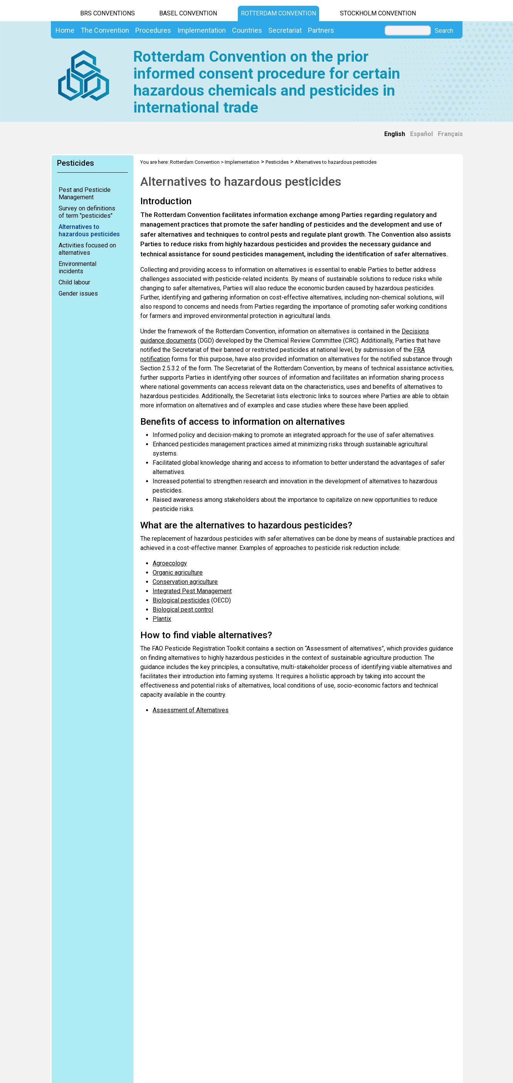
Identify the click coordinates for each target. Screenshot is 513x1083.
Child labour (74, 282)
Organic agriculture (178, 572)
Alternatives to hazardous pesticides (89, 230)
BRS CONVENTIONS (107, 13)
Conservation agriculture (185, 581)
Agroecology (170, 563)
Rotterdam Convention (278, 13)
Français (450, 134)
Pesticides (277, 162)
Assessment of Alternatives (191, 710)
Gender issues (78, 293)
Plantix (162, 618)
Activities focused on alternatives (87, 249)
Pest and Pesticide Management (85, 193)
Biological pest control (183, 609)
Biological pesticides (181, 600)
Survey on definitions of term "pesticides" (87, 212)
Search (444, 31)
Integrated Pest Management (192, 591)
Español (421, 134)
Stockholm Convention (378, 13)
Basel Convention (188, 13)
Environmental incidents (77, 267)
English (394, 134)
